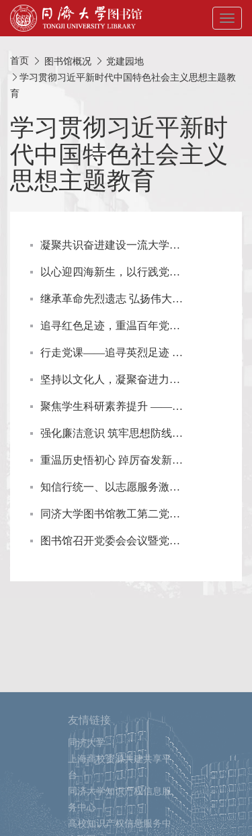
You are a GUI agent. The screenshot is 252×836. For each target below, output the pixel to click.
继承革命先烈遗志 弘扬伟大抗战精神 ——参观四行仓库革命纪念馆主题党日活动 (111, 298)
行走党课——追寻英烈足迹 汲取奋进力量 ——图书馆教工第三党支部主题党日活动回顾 (111, 352)
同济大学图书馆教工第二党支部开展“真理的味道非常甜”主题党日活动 (111, 513)
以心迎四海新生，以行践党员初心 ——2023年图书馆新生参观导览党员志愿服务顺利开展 (111, 272)
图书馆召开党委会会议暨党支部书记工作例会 (111, 540)
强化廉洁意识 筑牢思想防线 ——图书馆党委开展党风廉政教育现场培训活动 (111, 433)
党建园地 (125, 61)
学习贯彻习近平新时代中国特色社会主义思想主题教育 (119, 154)
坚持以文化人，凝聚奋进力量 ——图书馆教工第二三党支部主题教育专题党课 (111, 379)
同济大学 (87, 772)
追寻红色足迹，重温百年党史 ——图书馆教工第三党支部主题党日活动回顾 (111, 325)
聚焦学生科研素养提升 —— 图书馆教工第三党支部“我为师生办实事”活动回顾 (111, 406)
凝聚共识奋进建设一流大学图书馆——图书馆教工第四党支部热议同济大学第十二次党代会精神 (111, 245)
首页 (19, 61)
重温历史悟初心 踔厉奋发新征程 (111, 460)
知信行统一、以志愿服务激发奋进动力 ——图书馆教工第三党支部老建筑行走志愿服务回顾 (111, 487)
